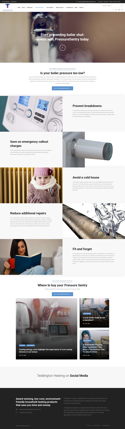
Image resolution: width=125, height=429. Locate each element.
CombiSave (22, 345)
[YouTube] (119, 10)
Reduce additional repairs (28, 213)
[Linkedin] (122, 10)
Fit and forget (82, 249)
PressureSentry (30, 345)
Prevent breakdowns (87, 106)
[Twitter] (116, 10)
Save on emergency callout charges (29, 144)
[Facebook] (113, 10)
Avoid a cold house (86, 177)
